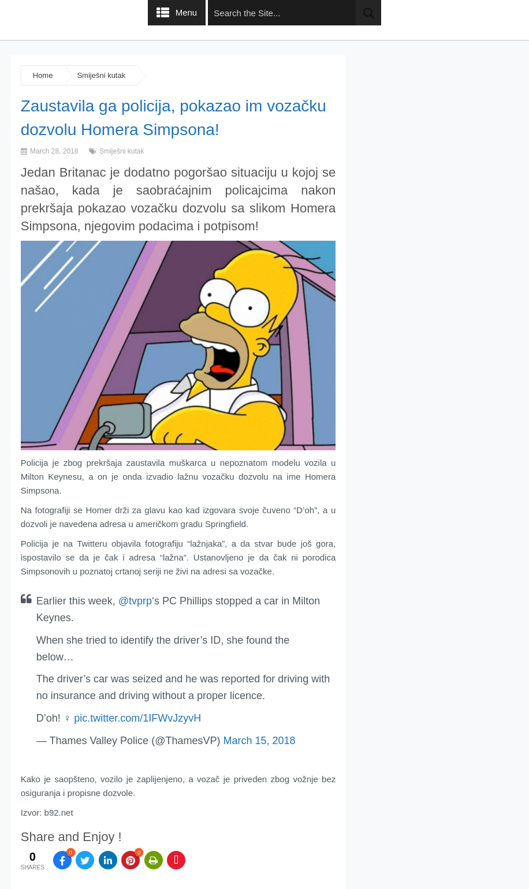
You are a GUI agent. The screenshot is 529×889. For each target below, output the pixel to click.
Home (43, 75)
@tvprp (135, 601)
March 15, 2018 (259, 740)
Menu (187, 12)
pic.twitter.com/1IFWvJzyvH (137, 718)
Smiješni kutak (101, 75)
